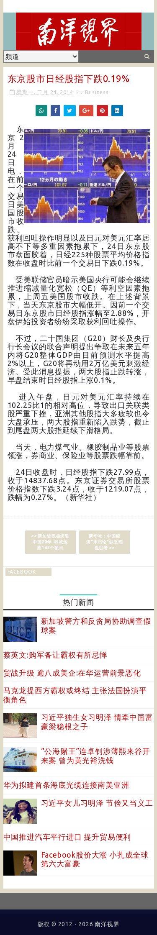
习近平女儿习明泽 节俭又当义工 (97, 803)
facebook (22, 571)
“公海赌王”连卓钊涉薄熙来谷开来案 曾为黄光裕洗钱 (95, 755)
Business (96, 92)
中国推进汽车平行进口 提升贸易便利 (67, 837)
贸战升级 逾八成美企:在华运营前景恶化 (72, 673)
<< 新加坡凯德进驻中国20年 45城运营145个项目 (50, 542)
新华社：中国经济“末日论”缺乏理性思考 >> (104, 542)
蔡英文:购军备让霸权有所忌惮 (55, 655)
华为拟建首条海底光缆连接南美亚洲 (66, 785)
